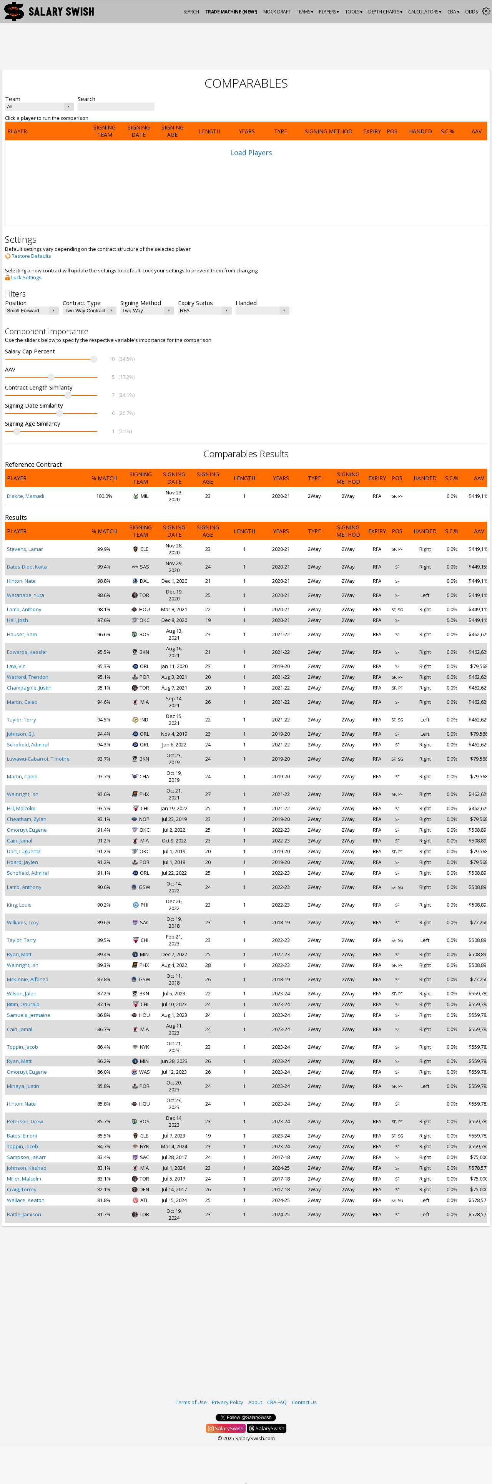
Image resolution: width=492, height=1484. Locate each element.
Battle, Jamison (24, 1214)
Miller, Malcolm (24, 1178)
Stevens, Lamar (25, 549)
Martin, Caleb (22, 701)
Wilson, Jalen (22, 993)
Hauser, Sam (22, 634)
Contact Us (304, 1402)
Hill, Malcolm (21, 808)
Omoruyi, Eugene (27, 829)
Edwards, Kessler (27, 651)
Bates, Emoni (22, 1135)
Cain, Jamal (19, 840)
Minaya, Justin (23, 1086)
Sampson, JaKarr (26, 1157)
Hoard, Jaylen (22, 862)
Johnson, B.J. (21, 733)
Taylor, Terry (21, 719)
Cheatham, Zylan (27, 819)
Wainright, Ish (22, 794)
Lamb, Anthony (24, 609)
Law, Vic (16, 666)
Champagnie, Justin (29, 687)
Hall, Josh (17, 620)
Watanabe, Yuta (25, 595)
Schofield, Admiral (28, 744)
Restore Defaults (28, 255)
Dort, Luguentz (24, 851)
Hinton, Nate (21, 580)
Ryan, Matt (19, 954)
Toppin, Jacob (22, 1046)
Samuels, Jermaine (28, 1014)
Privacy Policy (227, 1402)
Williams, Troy (23, 922)
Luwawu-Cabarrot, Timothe (38, 758)
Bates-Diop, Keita (27, 566)
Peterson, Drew (25, 1121)
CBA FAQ (277, 1402)
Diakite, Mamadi (25, 495)
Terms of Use (191, 1402)
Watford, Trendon (27, 676)
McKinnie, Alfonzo (27, 979)
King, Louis (19, 904)
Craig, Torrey (22, 1189)
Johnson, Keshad (27, 1167)
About (255, 1402)
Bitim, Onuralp (23, 1004)
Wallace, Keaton (26, 1200)
